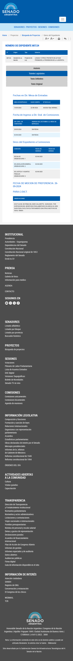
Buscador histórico (13, 335)
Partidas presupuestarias (15, 524)
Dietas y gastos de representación (19, 531)
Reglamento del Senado (15, 255)
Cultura (8, 481)
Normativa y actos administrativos (19, 514)
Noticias (8, 273)
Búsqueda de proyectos (15, 349)
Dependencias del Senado (15, 245)
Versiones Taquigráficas (15, 376)
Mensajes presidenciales (15, 446)
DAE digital (9, 372)
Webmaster (52, 643)
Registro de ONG (12, 585)
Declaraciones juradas (14, 534)
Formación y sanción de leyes (17, 422)
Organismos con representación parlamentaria (18, 431)
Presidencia (10, 238)
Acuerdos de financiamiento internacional (16, 540)
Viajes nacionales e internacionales (19, 521)
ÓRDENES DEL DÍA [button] (13, 465)
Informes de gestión (13, 547)
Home (4, 35)
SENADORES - (20, 26)
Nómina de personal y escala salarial (20, 527)
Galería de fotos (11, 276)
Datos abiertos (11, 554)
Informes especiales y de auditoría (19, 551)
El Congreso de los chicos (15, 591)
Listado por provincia (14, 332)
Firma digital (10, 561)
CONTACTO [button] (9, 291)
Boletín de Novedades (14, 379)
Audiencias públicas (13, 558)
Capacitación (10, 488)
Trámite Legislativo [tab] (37, 73)
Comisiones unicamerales (15, 396)
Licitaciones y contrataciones (17, 517)
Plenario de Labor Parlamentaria (18, 366)
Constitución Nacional (14, 248)
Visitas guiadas (11, 484)
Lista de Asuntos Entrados (16, 369)
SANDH (8, 581)
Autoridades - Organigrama (16, 241)
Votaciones (9, 362)
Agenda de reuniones (14, 403)
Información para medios (15, 279)
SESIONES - (43, 26)
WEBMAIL (9, 597)
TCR (6, 601)
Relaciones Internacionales (16, 426)
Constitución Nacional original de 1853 (20, 251)
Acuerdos (9, 435)
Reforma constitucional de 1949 (18, 456)
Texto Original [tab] (36, 83)
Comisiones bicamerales (15, 399)
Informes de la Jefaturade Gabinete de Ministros (15, 451)
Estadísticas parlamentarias (16, 439)
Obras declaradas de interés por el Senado (20, 442)
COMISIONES (53, 26)
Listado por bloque (13, 329)
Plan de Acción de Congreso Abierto (20, 544)
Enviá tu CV (10, 258)
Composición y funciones (15, 419)
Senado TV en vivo (12, 383)
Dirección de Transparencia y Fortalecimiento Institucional (17, 506)
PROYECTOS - (32, 26)
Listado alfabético (12, 325)
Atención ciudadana (13, 578)
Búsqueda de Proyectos (31, 35)
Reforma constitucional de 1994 (18, 459)
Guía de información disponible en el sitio (20, 564)
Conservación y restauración (17, 588)
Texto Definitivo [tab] (36, 78)
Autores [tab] (36, 68)
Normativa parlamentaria (15, 510)
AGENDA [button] (8, 285)
